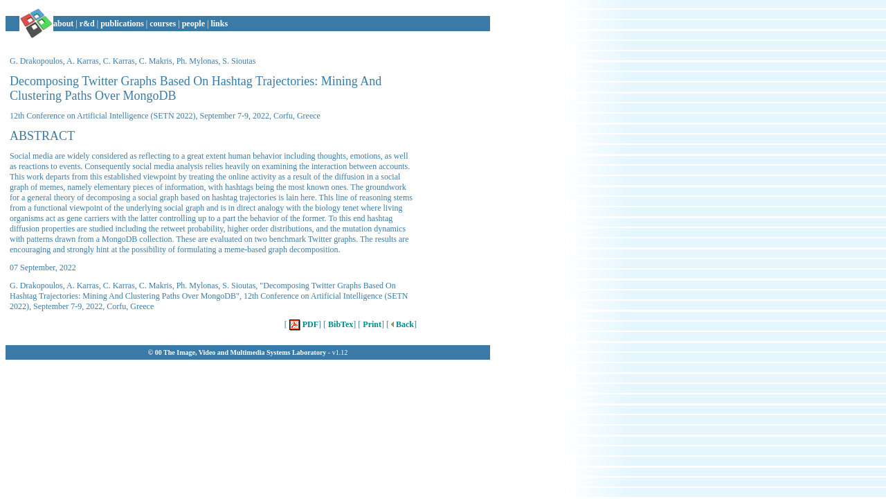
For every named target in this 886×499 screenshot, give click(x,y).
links (219, 23)
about (63, 23)
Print (371, 324)
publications (122, 23)
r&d (87, 23)
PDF (302, 324)
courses (163, 23)
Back (401, 324)
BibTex (339, 324)
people (193, 23)
